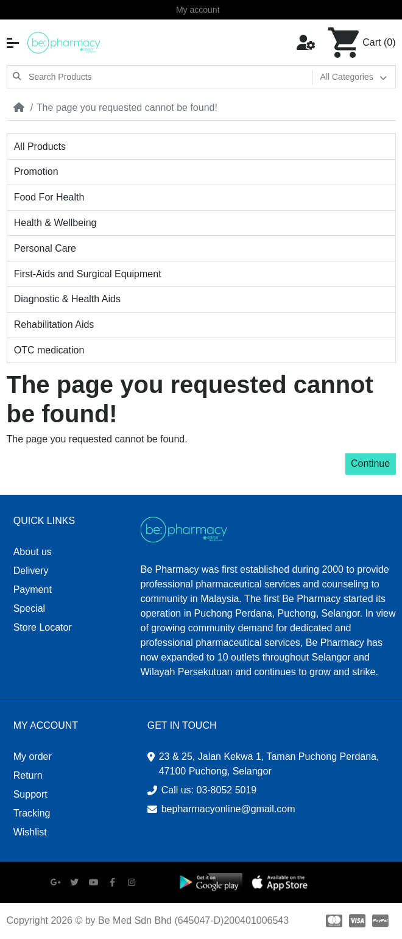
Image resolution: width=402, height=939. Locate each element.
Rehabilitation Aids (54, 324)
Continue (370, 463)
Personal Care (45, 248)
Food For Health (49, 197)
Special (29, 608)
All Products (40, 146)
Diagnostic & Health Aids (67, 299)
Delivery (31, 570)
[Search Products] (169, 76)
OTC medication (49, 350)
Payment (32, 589)
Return (28, 775)
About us (32, 552)
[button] (13, 43)
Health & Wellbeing (55, 223)
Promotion (36, 171)
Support (30, 794)
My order (32, 756)
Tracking (32, 813)
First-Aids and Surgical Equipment (87, 274)
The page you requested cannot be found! (127, 107)
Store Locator (42, 627)
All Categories (346, 77)
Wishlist (30, 832)
